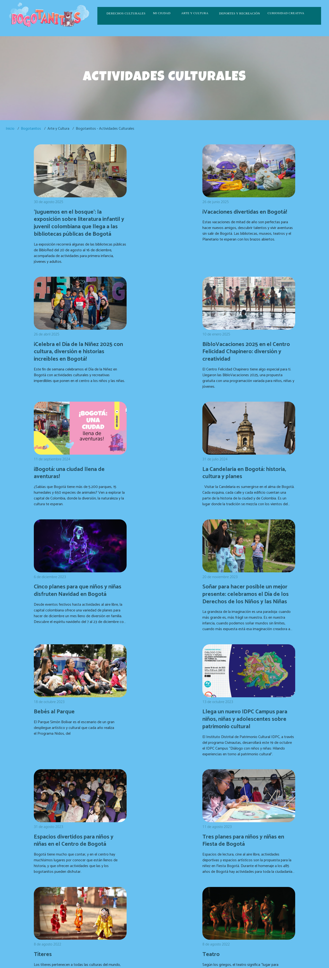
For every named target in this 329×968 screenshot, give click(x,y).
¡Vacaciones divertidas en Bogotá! (158, 210)
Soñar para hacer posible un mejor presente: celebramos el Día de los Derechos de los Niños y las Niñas (162, 472)
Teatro (133, 715)
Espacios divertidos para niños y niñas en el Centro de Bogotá (164, 595)
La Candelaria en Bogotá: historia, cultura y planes (246, 344)
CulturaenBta (172, 914)
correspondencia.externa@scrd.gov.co (243, 910)
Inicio (10, 128)
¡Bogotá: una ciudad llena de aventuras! (162, 344)
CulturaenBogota (141, 914)
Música (222, 715)
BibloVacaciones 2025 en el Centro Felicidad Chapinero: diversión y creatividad (72, 348)
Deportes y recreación (239, 13)
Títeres (44, 715)
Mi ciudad (161, 13)
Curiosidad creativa (286, 13)
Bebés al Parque (235, 461)
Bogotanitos (31, 128)
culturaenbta (131, 921)
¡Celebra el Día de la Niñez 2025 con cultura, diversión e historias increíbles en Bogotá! (253, 213)
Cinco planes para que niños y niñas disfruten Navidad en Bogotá (74, 468)
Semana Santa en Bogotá (247, 820)
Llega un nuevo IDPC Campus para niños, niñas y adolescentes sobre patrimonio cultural (74, 599)
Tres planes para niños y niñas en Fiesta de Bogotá (253, 591)
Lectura (45, 820)
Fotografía (138, 820)
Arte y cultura (194, 13)
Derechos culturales (125, 13)
